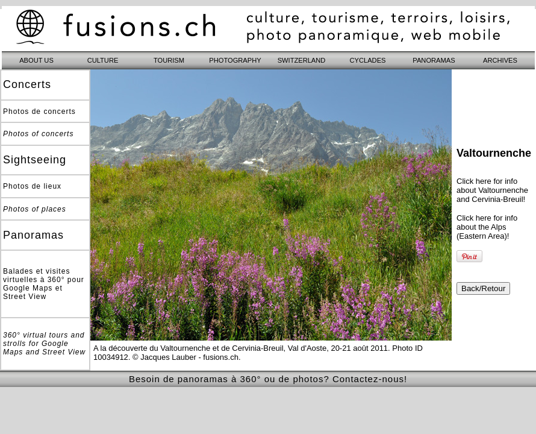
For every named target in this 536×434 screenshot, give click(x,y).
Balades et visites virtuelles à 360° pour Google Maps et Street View (43, 284)
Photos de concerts (39, 111)
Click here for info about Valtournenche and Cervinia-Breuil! (492, 190)
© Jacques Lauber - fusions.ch (185, 357)
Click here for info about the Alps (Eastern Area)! (487, 227)
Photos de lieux (32, 186)
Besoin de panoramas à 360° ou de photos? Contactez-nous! (268, 379)
